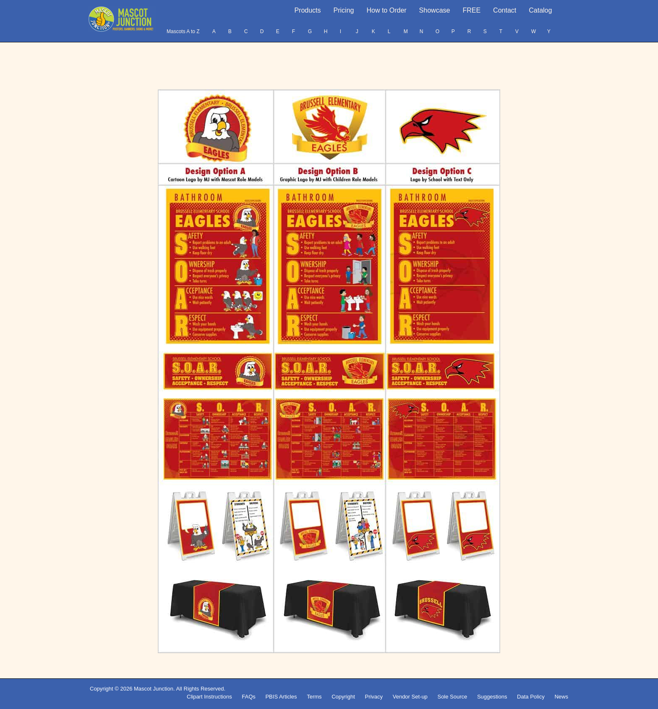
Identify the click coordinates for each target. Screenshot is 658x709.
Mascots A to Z (183, 31)
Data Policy (531, 696)
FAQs (249, 696)
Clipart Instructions (209, 696)
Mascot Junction (153, 689)
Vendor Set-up (410, 696)
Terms (314, 696)
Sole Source (452, 696)
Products (307, 10)
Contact (504, 10)
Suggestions (492, 696)
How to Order (386, 10)
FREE (471, 10)
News (561, 696)
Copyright (343, 696)
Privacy (374, 696)
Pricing (344, 10)
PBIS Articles (281, 696)
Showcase (434, 10)
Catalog (540, 10)
